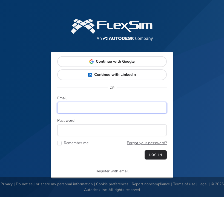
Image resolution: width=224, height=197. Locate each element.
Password (65, 120)
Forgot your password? (147, 143)
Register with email (112, 171)
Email (62, 98)
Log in (155, 155)
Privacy (7, 184)
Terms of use (184, 184)
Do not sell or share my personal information (54, 184)
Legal (203, 184)
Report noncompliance (151, 184)
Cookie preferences (112, 184)
